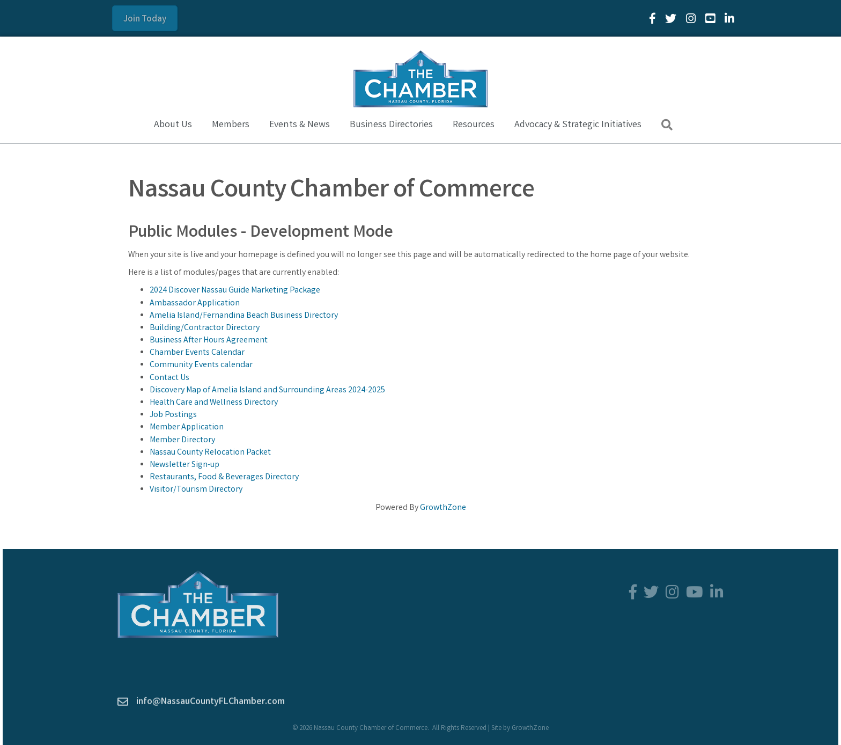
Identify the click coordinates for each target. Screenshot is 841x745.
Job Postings (173, 415)
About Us (173, 125)
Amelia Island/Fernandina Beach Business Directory (244, 316)
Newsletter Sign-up (184, 465)
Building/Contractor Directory (205, 328)
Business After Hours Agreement (209, 340)
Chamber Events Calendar (197, 353)
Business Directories (391, 125)
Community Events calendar (201, 365)
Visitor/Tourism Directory (196, 490)
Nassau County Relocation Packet (210, 453)
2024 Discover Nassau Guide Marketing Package (235, 290)
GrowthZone (443, 507)
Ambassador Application (195, 303)
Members (230, 125)
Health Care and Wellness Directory (214, 403)
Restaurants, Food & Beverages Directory (224, 477)
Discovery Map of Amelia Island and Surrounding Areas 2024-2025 (267, 390)
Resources (474, 125)
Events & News (299, 125)
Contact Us (169, 378)
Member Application (187, 427)
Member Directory (182, 440)
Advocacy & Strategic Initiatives (577, 125)
